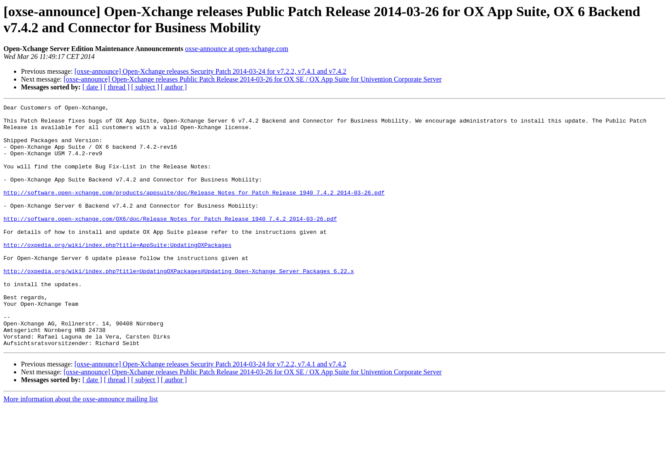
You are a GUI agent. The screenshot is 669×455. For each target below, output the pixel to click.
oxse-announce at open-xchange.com (236, 48)
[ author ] (174, 87)
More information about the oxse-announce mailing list (80, 447)
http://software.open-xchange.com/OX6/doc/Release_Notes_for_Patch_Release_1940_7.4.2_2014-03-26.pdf (170, 242)
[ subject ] (145, 87)
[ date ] (92, 87)
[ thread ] (117, 87)
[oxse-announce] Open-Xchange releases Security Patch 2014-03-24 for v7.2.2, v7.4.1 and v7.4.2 (210, 71)
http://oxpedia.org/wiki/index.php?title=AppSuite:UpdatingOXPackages (117, 273)
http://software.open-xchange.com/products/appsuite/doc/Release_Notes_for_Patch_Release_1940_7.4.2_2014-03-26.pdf (194, 211)
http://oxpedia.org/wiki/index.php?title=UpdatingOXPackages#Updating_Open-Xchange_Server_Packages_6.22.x (178, 305)
